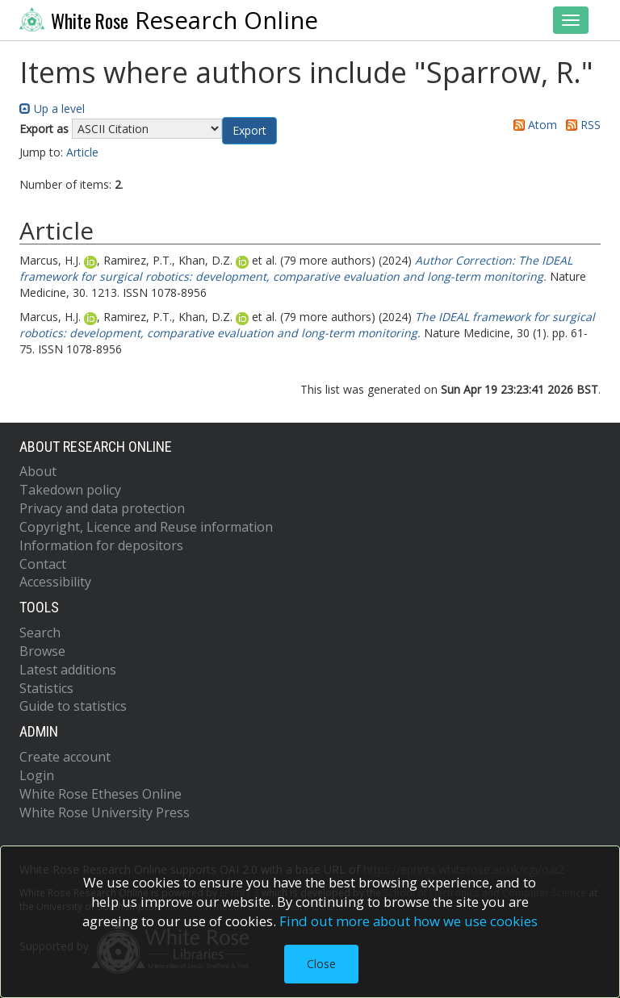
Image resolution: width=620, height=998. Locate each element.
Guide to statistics (73, 706)
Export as (44, 128)
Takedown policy (70, 490)
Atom (532, 124)
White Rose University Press (104, 812)
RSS (580, 124)
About (38, 471)
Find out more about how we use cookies (408, 921)
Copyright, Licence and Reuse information (146, 527)
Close (321, 963)
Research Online (168, 20)
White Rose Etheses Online (100, 794)
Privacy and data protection (102, 508)
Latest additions (67, 670)
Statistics (46, 688)
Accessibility (55, 582)
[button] (249, 130)
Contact (42, 564)
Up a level (52, 108)
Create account (65, 757)
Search (40, 632)
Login (36, 775)
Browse (42, 651)
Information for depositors (101, 545)
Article (82, 152)
